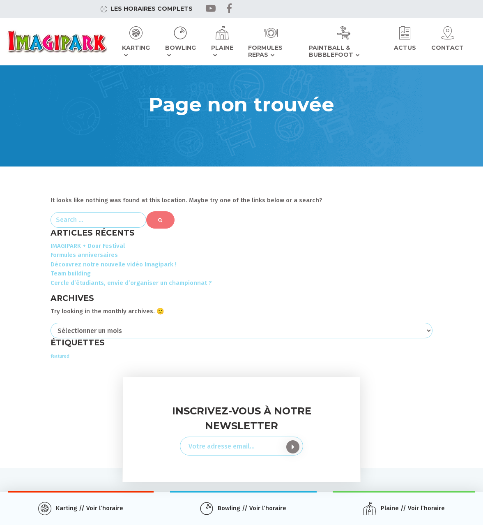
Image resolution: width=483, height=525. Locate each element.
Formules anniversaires (84, 255)
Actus (405, 47)
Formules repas (265, 51)
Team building (71, 273)
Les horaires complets (151, 8)
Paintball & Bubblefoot (331, 51)
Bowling (180, 47)
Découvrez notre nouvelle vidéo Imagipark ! (114, 264)
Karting (136, 47)
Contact (447, 47)
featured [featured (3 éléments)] (60, 356)
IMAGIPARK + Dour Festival (88, 246)
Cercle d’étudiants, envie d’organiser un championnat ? (131, 283)
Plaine (222, 47)
